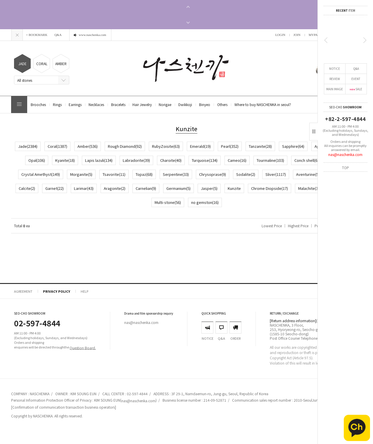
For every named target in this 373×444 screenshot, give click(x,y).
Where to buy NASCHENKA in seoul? (262, 104)
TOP (345, 167)
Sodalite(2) (245, 174)
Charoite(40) (171, 160)
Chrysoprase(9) (212, 174)
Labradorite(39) (136, 160)
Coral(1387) (57, 146)
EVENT (355, 79)
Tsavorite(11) (114, 174)
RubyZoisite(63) (166, 146)
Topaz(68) (144, 174)
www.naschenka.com (92, 35)
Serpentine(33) (176, 174)
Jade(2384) (27, 146)
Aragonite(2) (114, 188)
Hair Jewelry (142, 104)
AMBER (61, 64)
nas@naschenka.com (345, 154)
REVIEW (334, 79)
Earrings (75, 104)
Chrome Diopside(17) (269, 188)
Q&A (356, 68)
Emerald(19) (200, 146)
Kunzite (234, 188)
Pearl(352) (230, 146)
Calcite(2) (27, 188)
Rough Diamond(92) (125, 146)
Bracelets (118, 104)
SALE (356, 89)
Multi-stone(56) (168, 202)
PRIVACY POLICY (56, 291)
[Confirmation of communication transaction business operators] (63, 407)
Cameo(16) (237, 160)
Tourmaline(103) (270, 160)
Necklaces (96, 104)
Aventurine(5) (308, 174)
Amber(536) (87, 146)
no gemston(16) (205, 202)
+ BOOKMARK (36, 35)
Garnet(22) (54, 188)
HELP (84, 291)
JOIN (297, 35)
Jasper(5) (209, 188)
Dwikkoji (185, 104)
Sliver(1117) (275, 174)
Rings (57, 104)
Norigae (165, 104)
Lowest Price (272, 225)
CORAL (41, 64)
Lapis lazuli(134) (99, 160)
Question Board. (83, 347)
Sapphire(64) (293, 146)
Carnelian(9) (146, 188)
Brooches (38, 104)
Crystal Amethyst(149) (40, 174)
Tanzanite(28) (260, 146)
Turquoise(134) (204, 160)
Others (222, 104)
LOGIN (280, 35)
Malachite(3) (308, 188)
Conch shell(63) (307, 160)
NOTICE (334, 68)
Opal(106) (36, 160)
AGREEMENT (23, 291)
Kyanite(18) (65, 160)
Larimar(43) (84, 188)
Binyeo (204, 104)
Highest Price (298, 225)
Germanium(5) (178, 188)
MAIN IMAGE (334, 89)
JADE (22, 64)
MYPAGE (315, 35)
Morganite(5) (81, 174)
